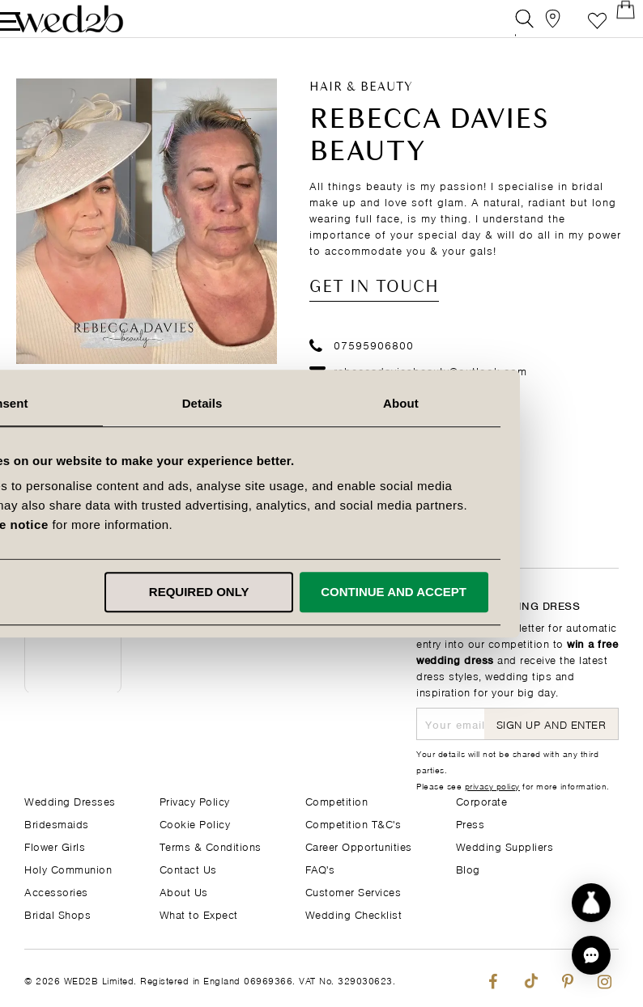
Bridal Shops (57, 913)
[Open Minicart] (609, 28)
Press (470, 823)
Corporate (482, 800)
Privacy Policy (195, 800)
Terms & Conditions (211, 846)
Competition (336, 800)
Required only (318, 592)
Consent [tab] (124, 403)
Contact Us (188, 868)
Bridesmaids (56, 823)
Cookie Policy (195, 823)
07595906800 (361, 363)
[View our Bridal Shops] (536, 28)
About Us (184, 891)
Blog (468, 868)
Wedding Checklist (353, 913)
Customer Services (353, 891)
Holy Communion (68, 868)
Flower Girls (54, 846)
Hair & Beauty (361, 105)
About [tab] (518, 403)
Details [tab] (321, 403)
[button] (591, 955)
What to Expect (199, 913)
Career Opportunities (358, 846)
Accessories (56, 891)
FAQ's (320, 868)
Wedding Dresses (70, 800)
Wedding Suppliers (505, 846)
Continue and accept (512, 592)
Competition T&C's (353, 823)
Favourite (573, 28)
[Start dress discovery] (591, 902)
